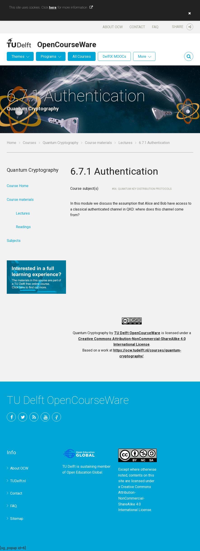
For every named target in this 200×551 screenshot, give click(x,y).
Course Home (17, 186)
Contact (137, 27)
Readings (23, 227)
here (52, 7)
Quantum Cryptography (60, 143)
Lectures (125, 143)
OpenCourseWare (66, 43)
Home (11, 143)
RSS (33, 416)
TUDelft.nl (18, 481)
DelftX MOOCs (114, 56)
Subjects (14, 240)
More (142, 56)
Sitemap (16, 518)
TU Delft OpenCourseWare (137, 333)
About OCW (113, 27)
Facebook (11, 416)
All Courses (82, 56)
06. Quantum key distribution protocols (142, 188)
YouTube (45, 416)
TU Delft (56, 416)
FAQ (155, 27)
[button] (188, 13)
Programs (48, 56)
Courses (29, 143)
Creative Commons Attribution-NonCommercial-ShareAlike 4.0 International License (134, 498)
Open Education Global (84, 472)
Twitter (22, 416)
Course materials (98, 143)
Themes (18, 56)
